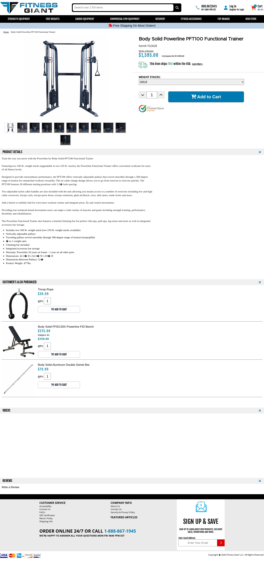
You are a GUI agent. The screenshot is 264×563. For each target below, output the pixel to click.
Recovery (160, 19)
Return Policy (46, 518)
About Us (115, 506)
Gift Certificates (47, 515)
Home (6, 32)
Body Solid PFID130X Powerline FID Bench (66, 326)
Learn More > (197, 64)
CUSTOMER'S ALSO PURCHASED (20, 282)
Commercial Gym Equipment (125, 19)
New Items (250, 19)
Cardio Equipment (84, 19)
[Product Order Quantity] (151, 94)
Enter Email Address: (186, 538)
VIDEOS (6, 410)
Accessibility (45, 506)
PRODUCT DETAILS (12, 152)
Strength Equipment (19, 19)
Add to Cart (206, 96)
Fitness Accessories (191, 19)
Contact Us (44, 509)
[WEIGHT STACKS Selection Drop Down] (191, 82)
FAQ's (42, 512)
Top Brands (223, 19)
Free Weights (52, 19)
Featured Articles (124, 517)
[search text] (123, 7)
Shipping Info (46, 521)
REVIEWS (7, 481)
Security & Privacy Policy (123, 512)
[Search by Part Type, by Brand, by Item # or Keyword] (176, 7)
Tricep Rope (46, 289)
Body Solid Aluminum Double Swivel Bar (64, 364)
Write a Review (146, 50)
